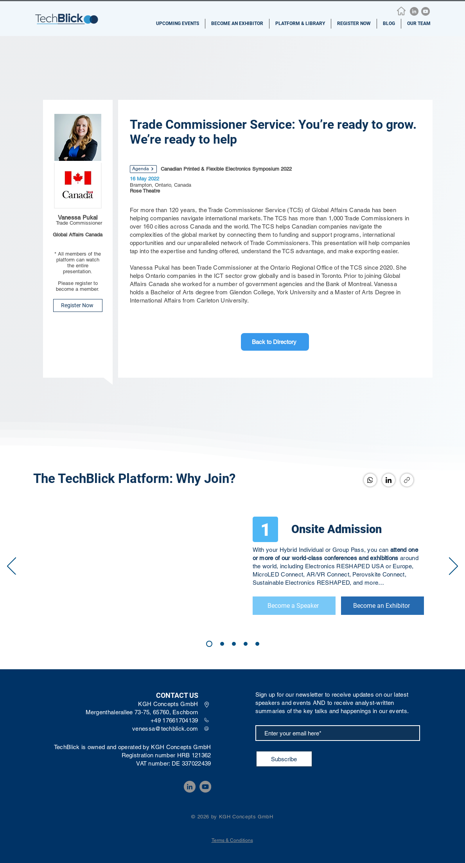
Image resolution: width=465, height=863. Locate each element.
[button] (177, 24)
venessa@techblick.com (165, 728)
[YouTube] (425, 11)
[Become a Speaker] (294, 606)
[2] (234, 644)
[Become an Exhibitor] (382, 606)
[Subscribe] (284, 759)
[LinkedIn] (414, 11)
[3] (222, 644)
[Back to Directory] (275, 341)
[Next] (453, 566)
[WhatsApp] (370, 480)
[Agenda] (143, 169)
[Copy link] (406, 480)
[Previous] (11, 566)
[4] (246, 644)
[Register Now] (77, 305)
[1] (266, 529)
